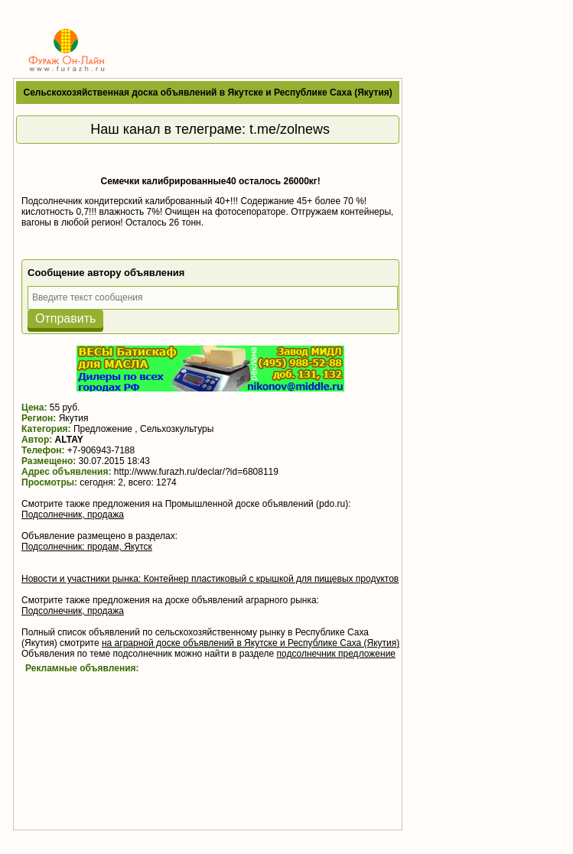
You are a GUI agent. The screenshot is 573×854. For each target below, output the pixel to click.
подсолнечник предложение (336, 653)
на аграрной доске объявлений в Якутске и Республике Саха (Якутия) (250, 643)
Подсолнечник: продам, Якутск (86, 546)
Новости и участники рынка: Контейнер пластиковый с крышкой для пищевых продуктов (210, 578)
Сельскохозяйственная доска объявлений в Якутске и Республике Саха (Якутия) (208, 92)
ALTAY (69, 439)
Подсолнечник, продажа (72, 514)
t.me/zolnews (289, 129)
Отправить (65, 318)
